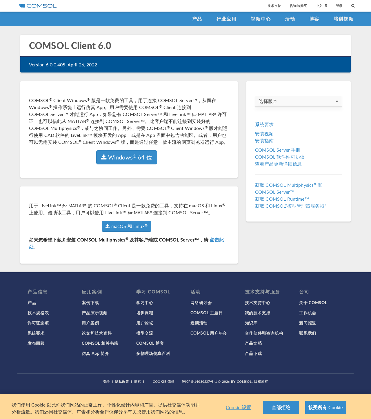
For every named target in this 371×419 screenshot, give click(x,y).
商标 (137, 381)
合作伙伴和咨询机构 (264, 333)
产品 (197, 18)
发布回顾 (36, 343)
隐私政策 (122, 381)
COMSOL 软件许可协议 (280, 156)
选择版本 (298, 101)
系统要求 (264, 124)
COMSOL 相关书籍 (100, 343)
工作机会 (307, 312)
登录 (339, 5)
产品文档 (253, 343)
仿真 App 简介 (95, 353)
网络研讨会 (201, 302)
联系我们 (307, 333)
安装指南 (264, 140)
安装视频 (264, 133)
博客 (314, 18)
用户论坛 (144, 323)
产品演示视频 (94, 312)
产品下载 (253, 353)
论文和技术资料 (97, 333)
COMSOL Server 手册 (277, 149)
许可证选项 (38, 323)
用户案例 (90, 323)
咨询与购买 (298, 5)
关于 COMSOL (313, 302)
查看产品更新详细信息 (278, 163)
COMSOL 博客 (150, 343)
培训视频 (344, 18)
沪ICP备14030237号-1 (199, 381)
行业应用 (227, 18)
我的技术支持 (257, 312)
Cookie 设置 (238, 407)
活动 (290, 18)
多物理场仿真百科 (153, 353)
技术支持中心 (257, 302)
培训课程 (144, 312)
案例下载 (90, 302)
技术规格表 (38, 312)
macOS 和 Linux (126, 226)
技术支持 (274, 5)
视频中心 (261, 18)
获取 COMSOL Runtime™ (282, 198)
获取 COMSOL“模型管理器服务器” (290, 205)
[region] (185, 406)
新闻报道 (307, 323)
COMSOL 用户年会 (208, 333)
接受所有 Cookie (325, 407)
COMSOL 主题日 (206, 312)
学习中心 (144, 302)
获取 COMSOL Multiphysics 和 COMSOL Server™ (289, 188)
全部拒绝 (281, 407)
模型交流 (144, 333)
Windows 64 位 (126, 157)
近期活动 (199, 323)
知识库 (251, 323)
